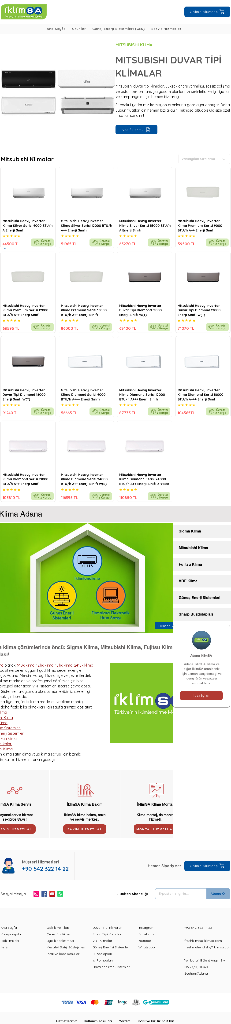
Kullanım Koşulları (101, 1021)
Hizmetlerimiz (70, 1021)
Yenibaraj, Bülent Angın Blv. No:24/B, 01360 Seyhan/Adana (205, 967)
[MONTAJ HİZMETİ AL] (155, 829)
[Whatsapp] (60, 894)
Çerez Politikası (58, 934)
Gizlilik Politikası (58, 927)
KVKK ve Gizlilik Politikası (156, 1021)
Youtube (144, 941)
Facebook (146, 934)
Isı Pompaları (103, 960)
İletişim (6, 947)
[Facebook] (44, 894)
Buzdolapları (102, 954)
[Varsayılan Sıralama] (204, 159)
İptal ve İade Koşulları (63, 954)
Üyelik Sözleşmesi (60, 941)
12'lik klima (44, 665)
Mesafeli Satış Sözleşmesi (66, 947)
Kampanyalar (11, 934)
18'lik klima (63, 665)
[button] (79, 29)
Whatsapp (146, 947)
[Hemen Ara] (169, 625)
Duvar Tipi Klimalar (107, 927)
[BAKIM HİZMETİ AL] (84, 829)
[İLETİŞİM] (201, 695)
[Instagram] (36, 894)
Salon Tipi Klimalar (107, 934)
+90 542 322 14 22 (198, 927)
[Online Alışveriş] (207, 12)
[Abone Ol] (218, 893)
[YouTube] (52, 894)
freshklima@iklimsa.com (203, 941)
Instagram (146, 927)
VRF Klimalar (102, 941)
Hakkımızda (10, 941)
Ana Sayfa (9, 927)
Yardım (128, 1021)
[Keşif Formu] (136, 129)
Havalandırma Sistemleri (111, 967)
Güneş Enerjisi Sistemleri (111, 947)
